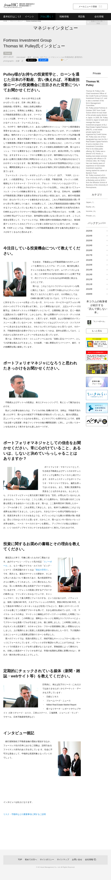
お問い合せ (77, 859)
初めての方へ (31, 859)
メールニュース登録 (90, 6)
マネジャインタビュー (16, 21)
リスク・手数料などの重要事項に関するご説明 (24, 814)
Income (91, 211)
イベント (29, 16)
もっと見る (97, 331)
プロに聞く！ (47, 16)
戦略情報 (64, 16)
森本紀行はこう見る (12, 16)
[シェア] (43, 60)
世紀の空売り (42, 570)
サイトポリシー (47, 859)
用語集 (81, 16)
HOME (5, 21)
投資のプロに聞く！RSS (98, 22)
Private (8, 53)
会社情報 (89, 859)
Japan (90, 202)
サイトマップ (63, 859)
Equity (90, 207)
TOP (20, 859)
